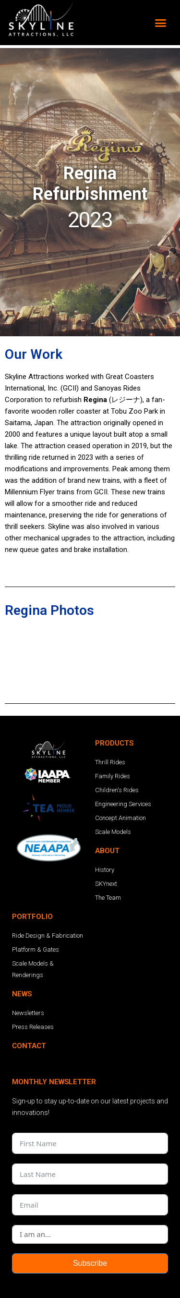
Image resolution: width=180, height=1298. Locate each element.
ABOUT (107, 797)
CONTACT (29, 992)
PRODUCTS (114, 690)
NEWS (22, 940)
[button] (161, 22)
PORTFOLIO (32, 863)
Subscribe (90, 1210)
